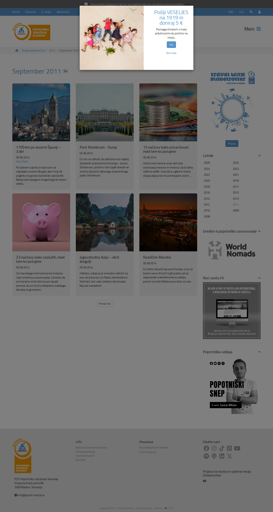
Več (171, 45)
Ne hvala (171, 53)
